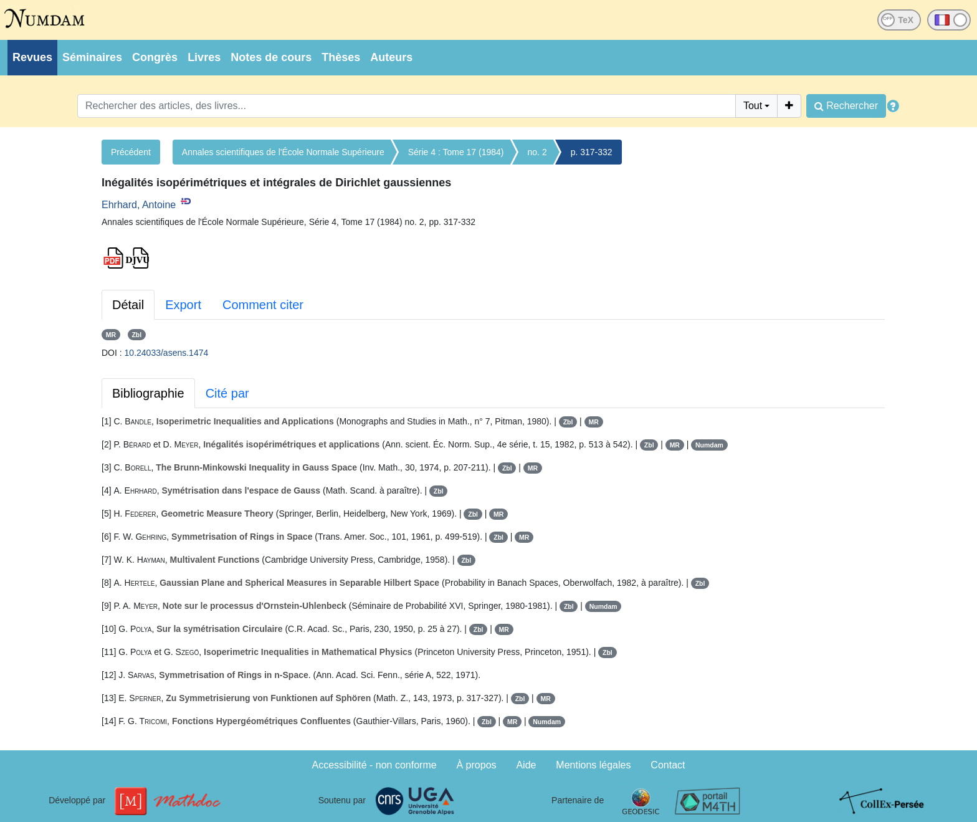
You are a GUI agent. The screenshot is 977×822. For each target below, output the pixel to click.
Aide (526, 765)
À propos (477, 765)
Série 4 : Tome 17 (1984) (456, 152)
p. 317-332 (591, 152)
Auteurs (391, 57)
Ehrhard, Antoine (139, 204)
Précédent (131, 152)
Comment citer (262, 305)
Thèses (341, 57)
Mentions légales (593, 765)
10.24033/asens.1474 (167, 353)
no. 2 (537, 152)
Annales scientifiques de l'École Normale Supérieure (283, 152)
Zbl (136, 334)
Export (183, 305)
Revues (32, 57)
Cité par (227, 393)
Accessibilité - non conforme (374, 765)
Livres (204, 57)
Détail (128, 305)
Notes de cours (271, 57)
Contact (668, 765)
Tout (752, 105)
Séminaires (92, 57)
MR (111, 334)
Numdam (709, 445)
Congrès (155, 57)
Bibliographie (148, 393)
